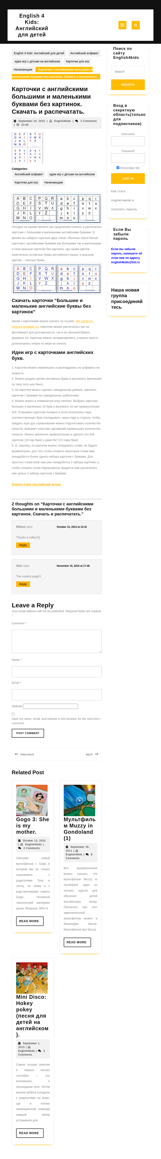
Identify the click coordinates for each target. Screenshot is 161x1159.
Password (128, 151)
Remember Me (128, 168)
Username (128, 134)
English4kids (62, 121)
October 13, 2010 (34, 840)
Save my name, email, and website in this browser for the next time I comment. (56, 721)
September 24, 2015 (31, 121)
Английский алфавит (84, 53)
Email (16, 682)
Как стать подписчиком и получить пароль (124, 200)
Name (17, 659)
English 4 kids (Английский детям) (36, 484)
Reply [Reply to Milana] (23, 545)
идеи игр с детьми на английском (37, 61)
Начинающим (23, 69)
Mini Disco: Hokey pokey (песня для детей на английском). (32, 1016)
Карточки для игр (77, 61)
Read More (31, 922)
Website (17, 706)
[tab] (122, 25)
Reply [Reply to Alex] (23, 584)
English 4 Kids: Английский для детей (39, 53)
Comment (19, 623)
